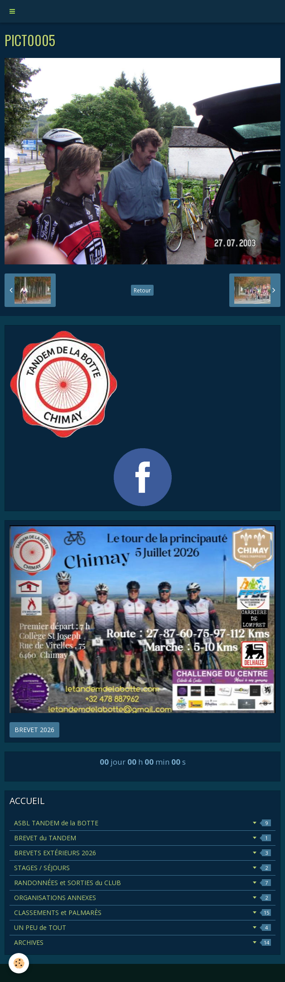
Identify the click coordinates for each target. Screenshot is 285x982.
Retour (142, 290)
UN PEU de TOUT (142, 927)
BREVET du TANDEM (142, 838)
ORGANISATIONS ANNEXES (142, 897)
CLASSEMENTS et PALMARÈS (142, 912)
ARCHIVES (142, 942)
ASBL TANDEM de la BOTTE (142, 823)
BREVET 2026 (34, 729)
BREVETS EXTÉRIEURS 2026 (142, 852)
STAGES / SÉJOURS (142, 867)
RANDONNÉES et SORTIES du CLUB (142, 882)
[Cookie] (19, 963)
